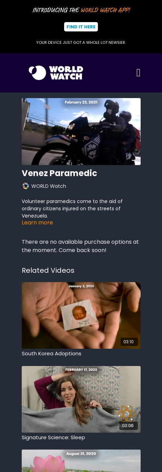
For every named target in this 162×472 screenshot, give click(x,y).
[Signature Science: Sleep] (81, 438)
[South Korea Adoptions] (81, 354)
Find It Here (81, 27)
